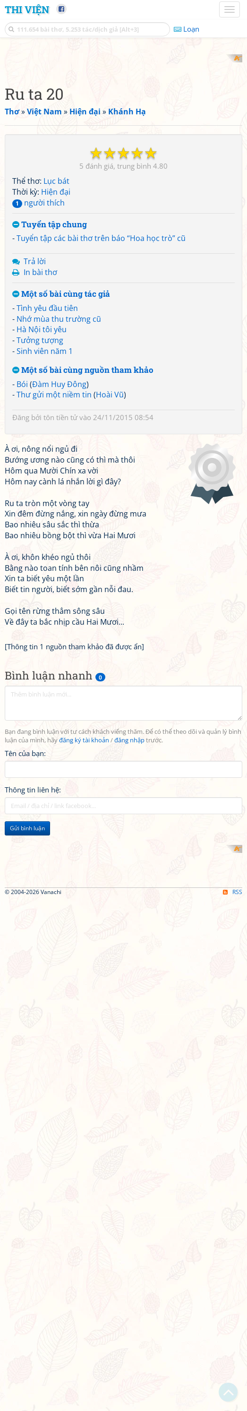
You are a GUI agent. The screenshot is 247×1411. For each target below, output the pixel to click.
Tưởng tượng (40, 464)
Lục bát (56, 305)
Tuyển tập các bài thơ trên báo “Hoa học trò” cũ (101, 362)
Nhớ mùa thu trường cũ (59, 442)
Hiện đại (55, 315)
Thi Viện (27, 9)
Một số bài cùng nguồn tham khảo (82, 493)
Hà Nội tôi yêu (42, 453)
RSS (232, 1403)
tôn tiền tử (60, 541)
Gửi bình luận (27, 1084)
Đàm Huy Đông (59, 507)
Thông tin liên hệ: (33, 1045)
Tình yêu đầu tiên (47, 431)
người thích (38, 326)
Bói (22, 507)
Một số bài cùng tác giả (61, 417)
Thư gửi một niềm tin (54, 518)
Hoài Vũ (110, 518)
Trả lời (35, 385)
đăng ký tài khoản (84, 996)
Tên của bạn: (25, 1009)
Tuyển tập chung (49, 348)
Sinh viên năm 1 (45, 475)
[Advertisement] (123, 120)
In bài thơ (40, 396)
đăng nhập (129, 996)
